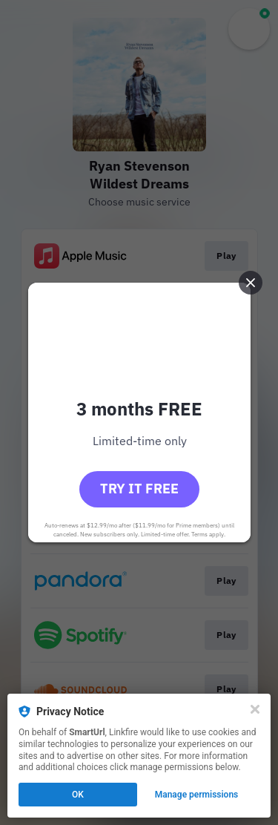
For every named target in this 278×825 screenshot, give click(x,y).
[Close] (255, 709)
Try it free (139, 488)
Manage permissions (197, 794)
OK (78, 794)
